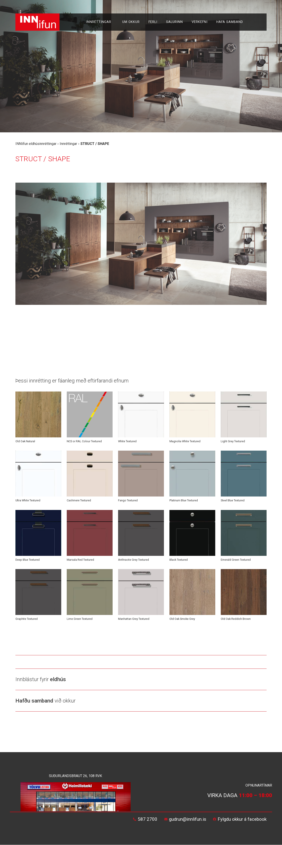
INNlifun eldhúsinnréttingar (35, 144)
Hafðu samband (34, 701)
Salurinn (174, 22)
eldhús (58, 679)
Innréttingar (99, 22)
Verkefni (200, 22)
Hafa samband (229, 22)
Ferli (152, 22)
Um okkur (131, 22)
